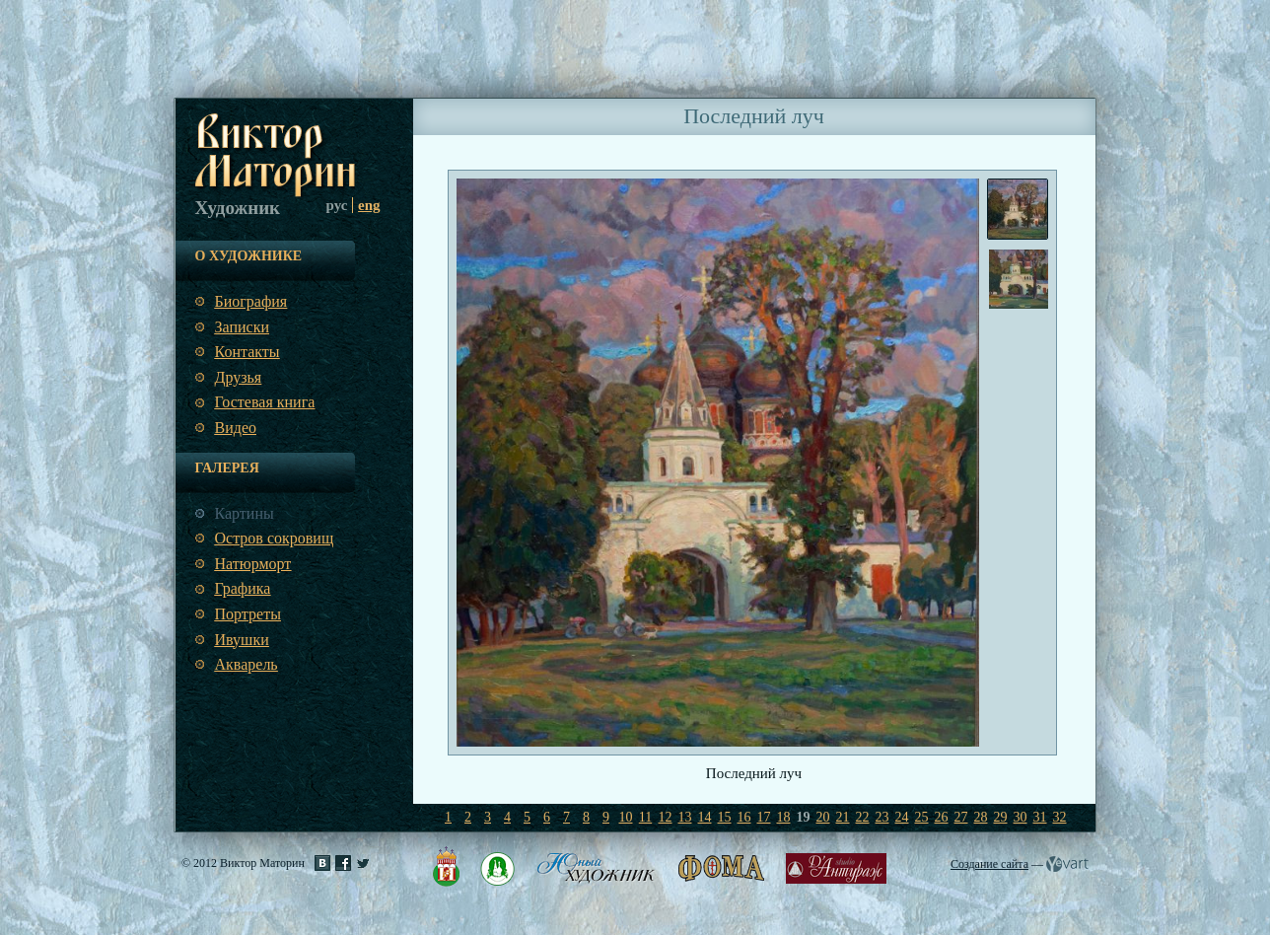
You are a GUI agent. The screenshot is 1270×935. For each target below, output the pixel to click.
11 (645, 817)
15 (725, 817)
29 (1001, 817)
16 (744, 817)
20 (823, 817)
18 (784, 817)
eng (369, 205)
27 (961, 817)
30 (1020, 817)
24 (902, 817)
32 (1060, 817)
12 (665, 817)
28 (981, 817)
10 (626, 817)
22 (863, 817)
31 (1040, 817)
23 (882, 817)
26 (942, 817)
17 (764, 817)
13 (685, 817)
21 (843, 817)
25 (922, 817)
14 (705, 817)
